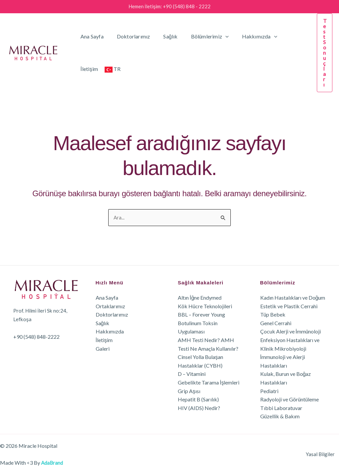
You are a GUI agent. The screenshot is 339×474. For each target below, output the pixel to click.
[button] (216, 36)
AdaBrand (52, 462)
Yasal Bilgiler (324, 454)
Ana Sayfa (90, 36)
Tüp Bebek (272, 315)
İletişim (284, 36)
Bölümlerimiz (200, 36)
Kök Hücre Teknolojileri (205, 306)
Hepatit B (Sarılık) (198, 399)
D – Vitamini (192, 374)
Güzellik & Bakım (280, 416)
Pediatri (269, 391)
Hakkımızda (248, 36)
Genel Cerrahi (275, 323)
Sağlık (164, 36)
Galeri (103, 348)
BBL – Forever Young (201, 315)
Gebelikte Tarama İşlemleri (208, 382)
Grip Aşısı (189, 391)
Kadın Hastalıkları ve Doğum (292, 297)
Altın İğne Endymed (199, 297)
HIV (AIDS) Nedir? (199, 408)
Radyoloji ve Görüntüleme (289, 399)
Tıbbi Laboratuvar (281, 408)
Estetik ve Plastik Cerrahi (288, 306)
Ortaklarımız (110, 306)
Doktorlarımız (129, 36)
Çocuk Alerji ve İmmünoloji (290, 331)
